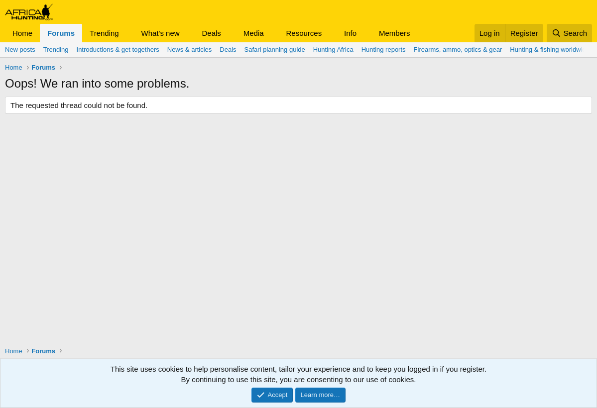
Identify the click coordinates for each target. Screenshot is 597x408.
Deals (211, 33)
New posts (20, 49)
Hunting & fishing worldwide (550, 49)
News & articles (189, 49)
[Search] (569, 33)
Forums (61, 33)
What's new (160, 33)
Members (394, 33)
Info (350, 33)
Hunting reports (383, 49)
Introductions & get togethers (118, 49)
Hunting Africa (333, 49)
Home (22, 33)
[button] (127, 33)
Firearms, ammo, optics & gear (458, 49)
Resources (304, 33)
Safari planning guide (274, 49)
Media (253, 33)
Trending (104, 33)
